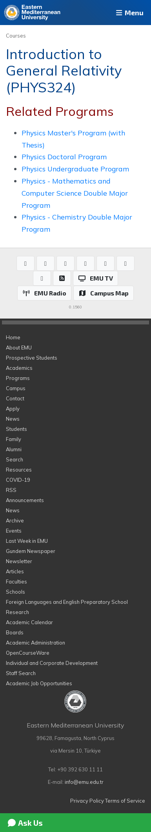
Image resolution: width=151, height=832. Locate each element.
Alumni (14, 449)
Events (14, 531)
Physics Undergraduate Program (75, 168)
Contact (15, 398)
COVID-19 (18, 480)
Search (14, 459)
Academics (19, 368)
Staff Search (21, 673)
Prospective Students (31, 358)
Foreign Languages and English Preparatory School (67, 602)
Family (13, 439)
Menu (129, 12)
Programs (18, 378)
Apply (13, 408)
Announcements (25, 500)
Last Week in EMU (27, 541)
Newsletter (19, 561)
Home (13, 337)
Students (16, 429)
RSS (11, 490)
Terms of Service (125, 801)
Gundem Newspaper (30, 551)
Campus (15, 388)
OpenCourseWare (27, 653)
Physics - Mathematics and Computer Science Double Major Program (75, 192)
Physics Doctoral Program (64, 156)
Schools (15, 592)
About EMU (19, 347)
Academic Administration (35, 642)
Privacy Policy (87, 801)
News (13, 419)
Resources (19, 469)
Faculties (16, 581)
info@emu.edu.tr (84, 782)
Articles (15, 571)
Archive (15, 520)
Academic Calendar (29, 622)
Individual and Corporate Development (52, 663)
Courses (16, 35)
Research (17, 612)
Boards (15, 632)
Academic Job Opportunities (39, 683)
